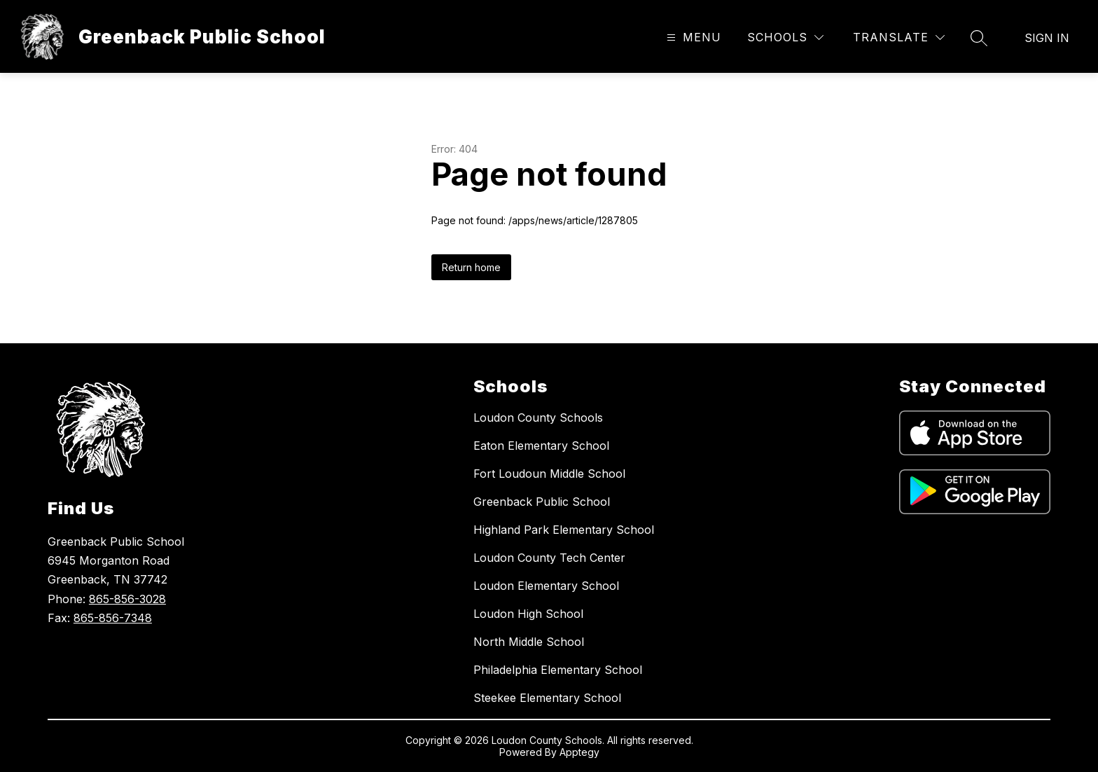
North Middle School (528, 642)
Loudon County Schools (538, 418)
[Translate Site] (898, 37)
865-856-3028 (127, 599)
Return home (471, 267)
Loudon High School (528, 614)
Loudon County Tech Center (549, 558)
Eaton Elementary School (541, 446)
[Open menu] (692, 37)
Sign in (1046, 38)
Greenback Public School (541, 502)
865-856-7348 (113, 618)
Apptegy (579, 752)
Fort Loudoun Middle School (549, 474)
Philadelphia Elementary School (557, 670)
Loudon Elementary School (546, 586)
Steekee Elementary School (547, 698)
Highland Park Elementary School (563, 530)
